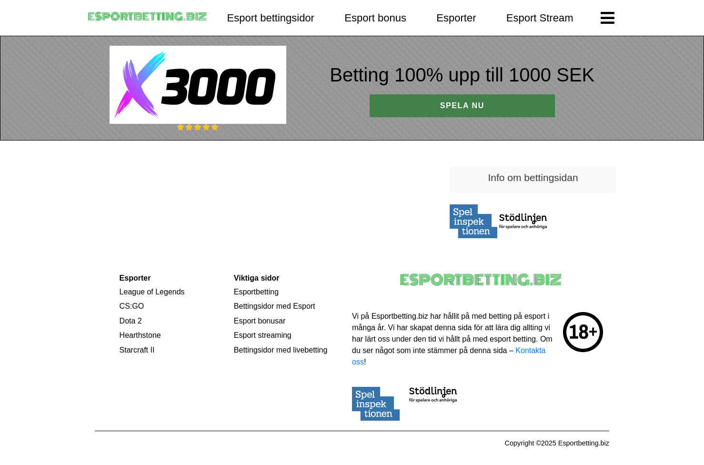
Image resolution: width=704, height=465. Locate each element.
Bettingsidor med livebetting (281, 350)
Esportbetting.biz (583, 443)
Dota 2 (131, 321)
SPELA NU (462, 105)
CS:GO (132, 306)
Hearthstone (140, 335)
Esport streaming (263, 335)
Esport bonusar (260, 321)
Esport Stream (539, 18)
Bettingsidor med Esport (274, 306)
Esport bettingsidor (270, 18)
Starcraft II (137, 350)
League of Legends (152, 292)
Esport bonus (375, 18)
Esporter (456, 18)
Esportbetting (256, 292)
